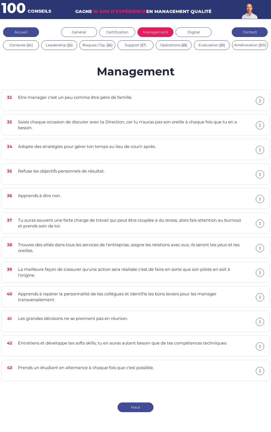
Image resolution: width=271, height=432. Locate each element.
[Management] (155, 32)
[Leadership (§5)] (59, 45)
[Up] (260, 101)
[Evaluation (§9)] (212, 45)
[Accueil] (21, 32)
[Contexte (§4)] (21, 45)
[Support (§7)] (135, 45)
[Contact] (250, 32)
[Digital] (194, 32)
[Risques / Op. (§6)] (97, 45)
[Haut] (135, 407)
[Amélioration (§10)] (250, 45)
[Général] (79, 32)
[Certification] (117, 32)
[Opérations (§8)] (174, 45)
